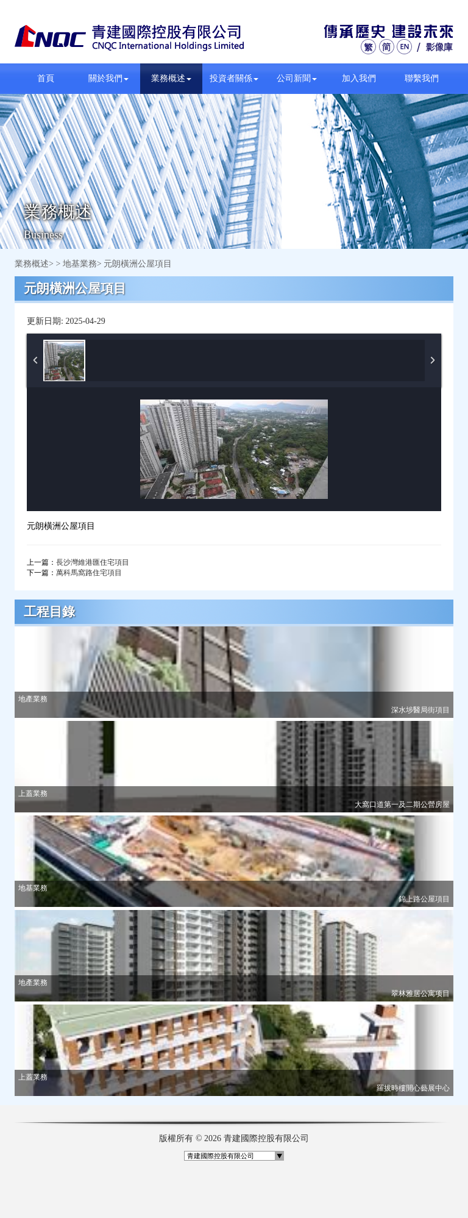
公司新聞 (297, 78)
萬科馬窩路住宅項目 (89, 572)
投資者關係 (234, 78)
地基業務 (80, 263)
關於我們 (108, 78)
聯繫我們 (422, 78)
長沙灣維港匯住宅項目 (92, 562)
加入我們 (359, 78)
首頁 (45, 78)
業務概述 (171, 78)
